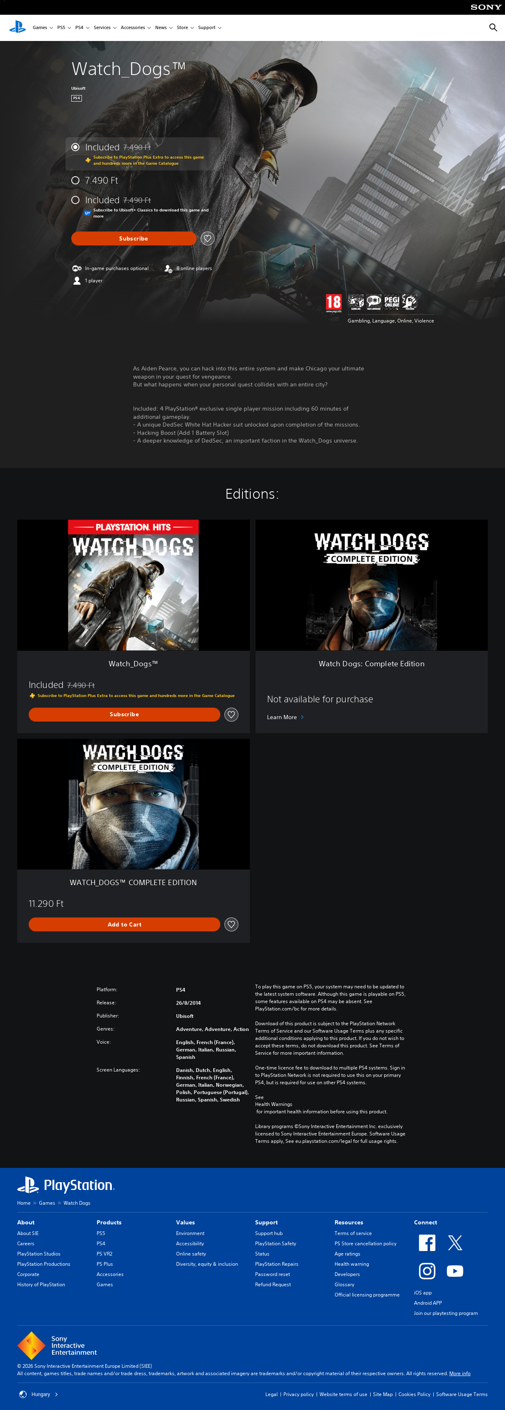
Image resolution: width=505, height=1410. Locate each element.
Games (40, 28)
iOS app (423, 1292)
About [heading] (25, 1222)
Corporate (28, 1274)
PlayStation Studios (39, 1253)
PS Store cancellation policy (365, 1243)
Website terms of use (343, 1394)
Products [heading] (109, 1222)
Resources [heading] (349, 1222)
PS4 (79, 28)
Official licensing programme (367, 1294)
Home (24, 1202)
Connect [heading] (425, 1222)
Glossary (344, 1284)
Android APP (428, 1302)
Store (182, 28)
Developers (347, 1274)
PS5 (61, 28)
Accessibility (190, 1243)
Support (206, 28)
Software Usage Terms (462, 1394)
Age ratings (347, 1253)
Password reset (272, 1274)
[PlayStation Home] (17, 28)
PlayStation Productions (43, 1263)
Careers (25, 1243)
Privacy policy (298, 1394)
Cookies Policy (414, 1394)
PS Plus (105, 1263)
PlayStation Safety (275, 1243)
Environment (190, 1233)
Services (102, 28)
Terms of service (353, 1233)
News (161, 28)
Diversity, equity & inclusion (207, 1263)
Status (262, 1253)
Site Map (383, 1394)
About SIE (27, 1233)
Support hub (269, 1233)
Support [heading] (266, 1222)
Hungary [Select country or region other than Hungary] (38, 1394)
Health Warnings (273, 1104)
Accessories (133, 28)
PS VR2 (104, 1253)
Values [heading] (185, 1222)
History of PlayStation (41, 1284)
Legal (271, 1394)
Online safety (191, 1253)
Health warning (352, 1263)
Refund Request (273, 1284)
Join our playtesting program (446, 1313)
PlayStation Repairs (277, 1263)
